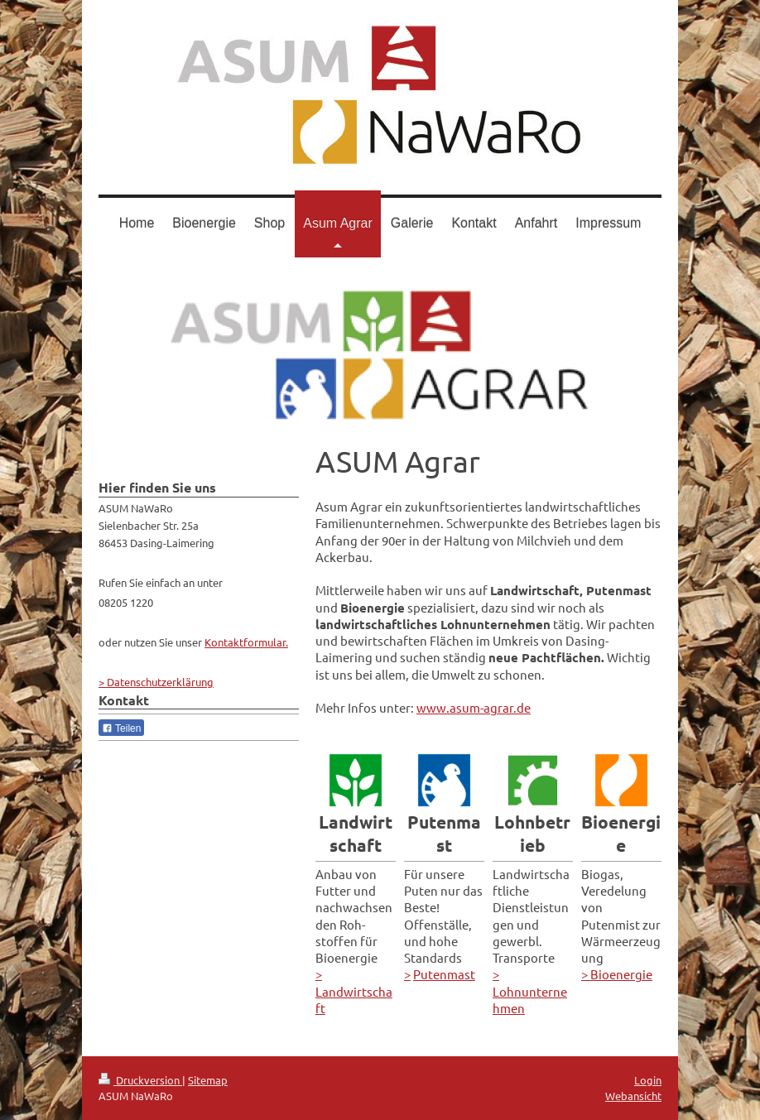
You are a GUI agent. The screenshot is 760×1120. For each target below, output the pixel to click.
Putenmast (444, 974)
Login (647, 1080)
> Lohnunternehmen (530, 991)
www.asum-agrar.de (473, 707)
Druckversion (140, 1080)
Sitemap (208, 1080)
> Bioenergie (616, 974)
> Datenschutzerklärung (156, 682)
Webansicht (633, 1096)
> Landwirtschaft (353, 991)
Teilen (121, 728)
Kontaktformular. (246, 642)
